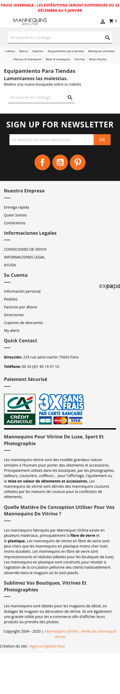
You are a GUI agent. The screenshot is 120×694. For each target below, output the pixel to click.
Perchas (79, 59)
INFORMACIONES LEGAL (24, 257)
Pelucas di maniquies (27, 59)
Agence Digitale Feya (47, 646)
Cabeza (10, 51)
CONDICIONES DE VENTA (25, 249)
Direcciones (14, 314)
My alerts (12, 330)
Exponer (38, 51)
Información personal (22, 291)
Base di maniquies (58, 59)
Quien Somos (15, 215)
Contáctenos (14, 222)
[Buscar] (60, 37)
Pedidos (11, 299)
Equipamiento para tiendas (66, 51)
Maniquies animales (101, 51)
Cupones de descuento (23, 322)
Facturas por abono (20, 306)
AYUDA (10, 264)
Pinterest (77, 162)
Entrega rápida (16, 207)
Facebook (42, 162)
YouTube (60, 162)
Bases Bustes (98, 59)
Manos (23, 51)
